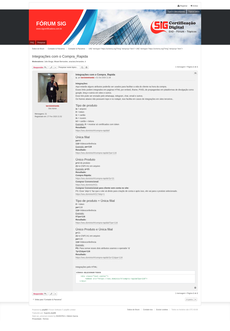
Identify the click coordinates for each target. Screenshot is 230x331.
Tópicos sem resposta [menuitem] (176, 12)
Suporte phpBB (50, 313)
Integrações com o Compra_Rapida (60, 56)
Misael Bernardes (61, 62)
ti (85, 62)
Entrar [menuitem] (194, 6)
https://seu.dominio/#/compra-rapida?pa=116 (96, 153)
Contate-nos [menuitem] (148, 310)
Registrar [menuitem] (182, 6)
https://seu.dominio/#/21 (86, 185)
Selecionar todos (92, 272)
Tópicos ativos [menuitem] (194, 12)
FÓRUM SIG (51, 24)
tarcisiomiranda (52, 106)
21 (46, 114)
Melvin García (72, 316)
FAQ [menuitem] (32, 43)
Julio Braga (48, 62)
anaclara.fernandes (76, 62)
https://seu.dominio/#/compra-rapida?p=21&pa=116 (99, 257)
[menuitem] (36, 319)
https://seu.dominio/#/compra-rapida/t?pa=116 (97, 223)
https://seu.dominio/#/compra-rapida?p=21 (95, 178)
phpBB (44, 310)
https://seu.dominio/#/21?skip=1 (90, 194)
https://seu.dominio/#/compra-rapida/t (93, 130)
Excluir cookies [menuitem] (162, 310)
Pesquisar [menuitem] (41, 43)
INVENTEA (60, 316)
